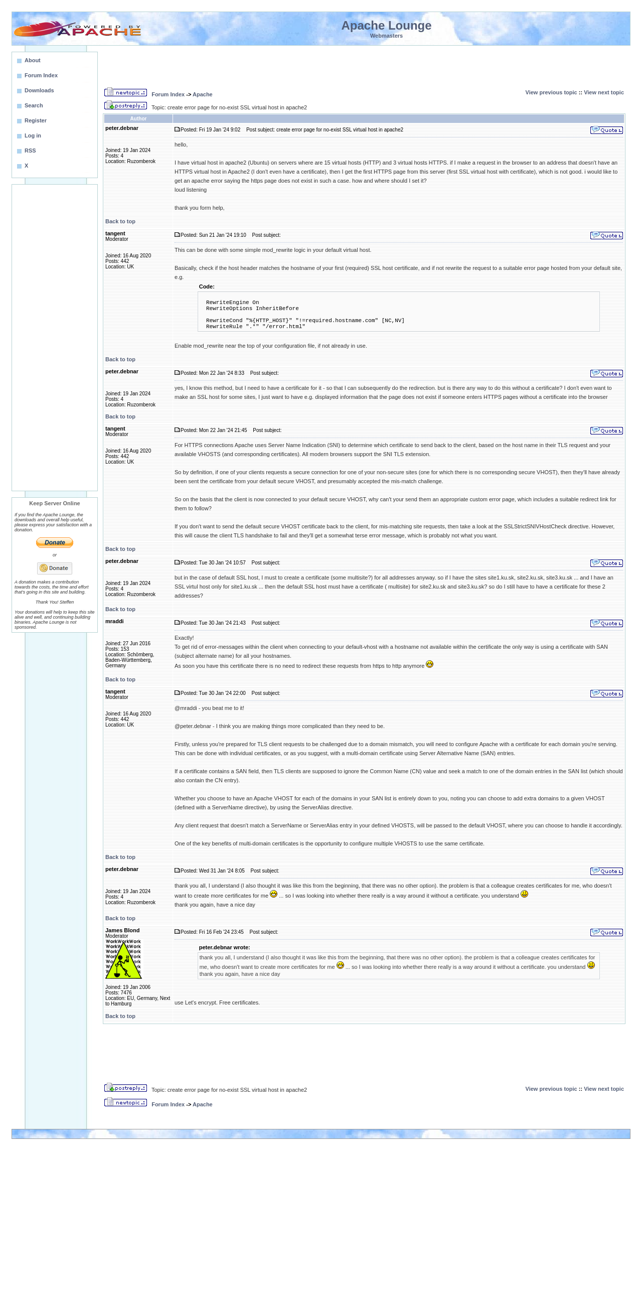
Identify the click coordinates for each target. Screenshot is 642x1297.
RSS (30, 151)
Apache (203, 94)
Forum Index (168, 94)
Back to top (120, 221)
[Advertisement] (55, 337)
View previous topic (551, 92)
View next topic (604, 92)
